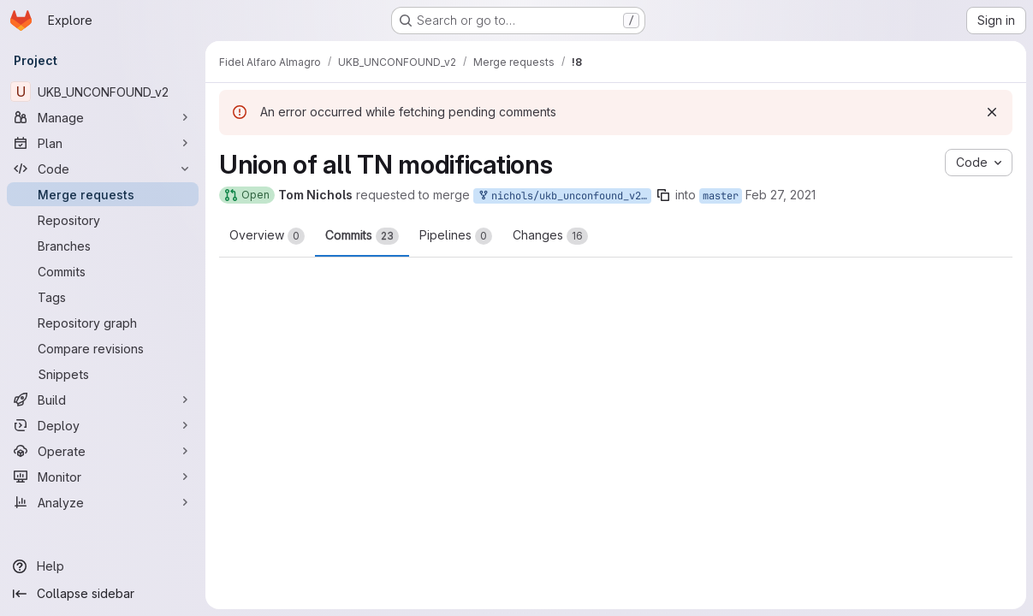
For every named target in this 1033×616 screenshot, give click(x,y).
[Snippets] (103, 374)
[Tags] (103, 297)
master (721, 196)
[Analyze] (103, 502)
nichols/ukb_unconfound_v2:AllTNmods (564, 196)
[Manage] (103, 117)
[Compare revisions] (103, 348)
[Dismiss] (992, 112)
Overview (267, 236)
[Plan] (103, 143)
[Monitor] (103, 477)
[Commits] (103, 271)
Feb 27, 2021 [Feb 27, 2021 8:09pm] (780, 194)
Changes (550, 236)
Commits (362, 236)
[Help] (103, 566)
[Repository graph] (103, 323)
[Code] (103, 169)
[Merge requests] (103, 194)
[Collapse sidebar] (103, 594)
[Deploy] (103, 425)
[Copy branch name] (663, 195)
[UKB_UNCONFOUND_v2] (103, 92)
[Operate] (103, 451)
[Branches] (103, 246)
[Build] (103, 400)
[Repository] (103, 220)
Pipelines (455, 236)
